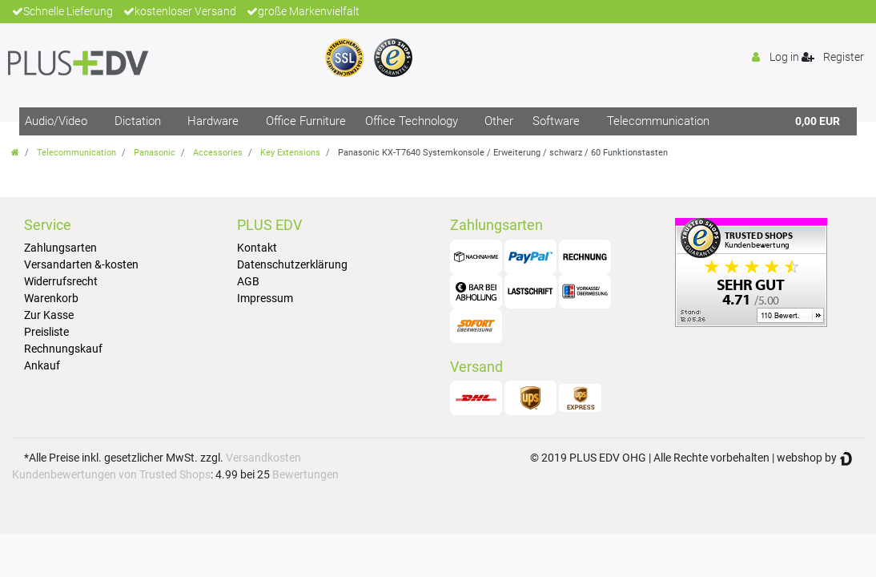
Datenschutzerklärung (292, 264)
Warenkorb (51, 298)
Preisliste (46, 331)
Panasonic (154, 152)
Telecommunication (658, 121)
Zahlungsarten (60, 247)
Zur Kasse (49, 315)
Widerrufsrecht (61, 281)
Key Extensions (290, 152)
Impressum (265, 298)
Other (498, 121)
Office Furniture (306, 121)
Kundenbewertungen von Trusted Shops (111, 474)
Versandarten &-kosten (81, 264)
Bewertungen (305, 474)
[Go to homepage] (15, 152)
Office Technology (411, 121)
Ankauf (42, 365)
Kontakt (257, 247)
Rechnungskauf (63, 348)
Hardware (213, 121)
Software (556, 121)
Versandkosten (263, 457)
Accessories (218, 152)
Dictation (138, 121)
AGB (248, 281)
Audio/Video (56, 121)
